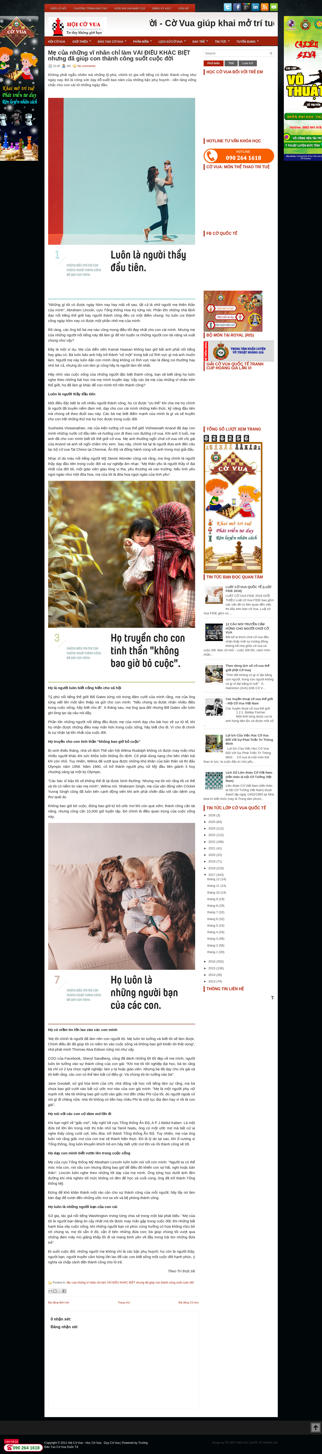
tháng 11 (213, 886)
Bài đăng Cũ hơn (189, 1302)
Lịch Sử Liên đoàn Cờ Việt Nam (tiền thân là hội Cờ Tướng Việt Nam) (249, 777)
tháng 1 (213, 952)
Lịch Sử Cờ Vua (174, 39)
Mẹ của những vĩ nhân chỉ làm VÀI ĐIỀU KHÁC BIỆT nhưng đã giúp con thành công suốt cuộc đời (119, 55)
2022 (213, 842)
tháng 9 (213, 899)
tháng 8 (213, 905)
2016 (213, 961)
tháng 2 (213, 945)
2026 (213, 815)
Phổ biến (214, 63)
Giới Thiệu (83, 39)
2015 (213, 968)
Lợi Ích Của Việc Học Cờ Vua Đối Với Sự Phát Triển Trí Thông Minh (249, 739)
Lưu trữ (248, 63)
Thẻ (231, 63)
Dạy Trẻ (201, 39)
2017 (213, 875)
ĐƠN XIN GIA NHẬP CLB (130, 8)
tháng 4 (213, 932)
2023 (213, 835)
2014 (213, 975)
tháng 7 (213, 912)
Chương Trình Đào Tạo (90, 8)
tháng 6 (213, 919)
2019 (213, 861)
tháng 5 (213, 925)
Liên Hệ (183, 8)
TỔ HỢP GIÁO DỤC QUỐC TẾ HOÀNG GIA (251, 1442)
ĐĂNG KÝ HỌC (161, 8)
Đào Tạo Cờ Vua (114, 39)
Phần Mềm (144, 39)
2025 (213, 822)
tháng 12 (213, 879)
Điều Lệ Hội (58, 8)
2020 (213, 855)
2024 (213, 828)
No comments (87, 66)
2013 (213, 981)
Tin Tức (224, 39)
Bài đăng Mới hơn (58, 1302)
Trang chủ (124, 1302)
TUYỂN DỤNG (249, 39)
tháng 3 (213, 938)
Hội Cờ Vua (56, 41)
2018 (213, 868)
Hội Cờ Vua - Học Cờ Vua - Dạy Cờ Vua (94, 1443)
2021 (213, 848)
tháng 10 (213, 892)
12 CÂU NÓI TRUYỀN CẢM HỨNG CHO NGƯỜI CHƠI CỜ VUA (247, 628)
